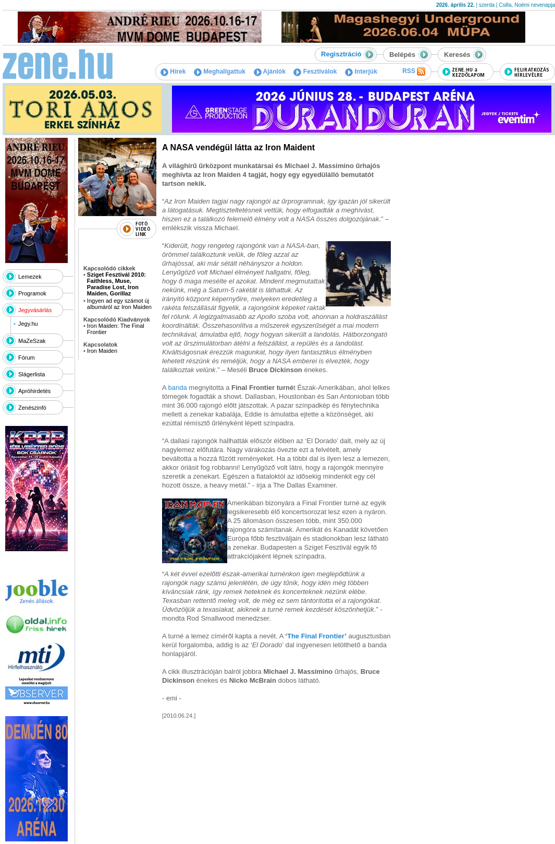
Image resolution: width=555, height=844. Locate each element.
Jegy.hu (28, 323)
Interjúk (361, 71)
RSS (413, 71)
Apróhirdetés (34, 391)
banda (177, 387)
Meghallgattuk (219, 71)
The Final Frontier (315, 636)
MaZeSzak (32, 341)
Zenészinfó (32, 408)
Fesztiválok (315, 71)
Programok (32, 293)
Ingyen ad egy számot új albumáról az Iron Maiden (119, 304)
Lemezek (30, 277)
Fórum (26, 357)
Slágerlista (31, 374)
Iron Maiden (102, 351)
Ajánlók (270, 71)
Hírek (173, 71)
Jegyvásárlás (35, 310)
